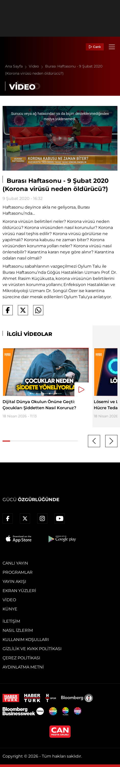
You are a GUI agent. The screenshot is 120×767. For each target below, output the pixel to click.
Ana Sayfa (17, 66)
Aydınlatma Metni (23, 667)
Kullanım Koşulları (26, 639)
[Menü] (112, 47)
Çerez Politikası (21, 657)
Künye (10, 609)
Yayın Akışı (14, 581)
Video (37, 66)
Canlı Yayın (15, 563)
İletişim (11, 621)
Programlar (18, 572)
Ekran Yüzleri (19, 590)
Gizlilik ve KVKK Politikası (32, 648)
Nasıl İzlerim (18, 630)
